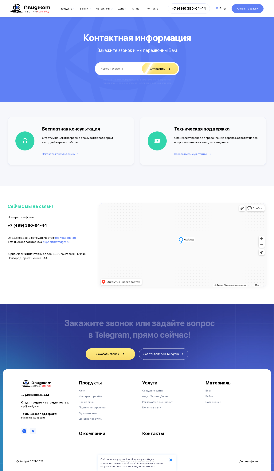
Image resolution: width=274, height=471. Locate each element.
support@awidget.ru (56, 242)
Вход (221, 8)
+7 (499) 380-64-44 (189, 8)
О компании (92, 433)
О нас (135, 8)
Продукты (66, 8)
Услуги (84, 8)
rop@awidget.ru (65, 237)
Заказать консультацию (58, 154)
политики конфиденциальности (135, 466)
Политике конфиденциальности (154, 83)
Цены (121, 8)
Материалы (103, 8)
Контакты (153, 8)
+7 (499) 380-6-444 (35, 395)
